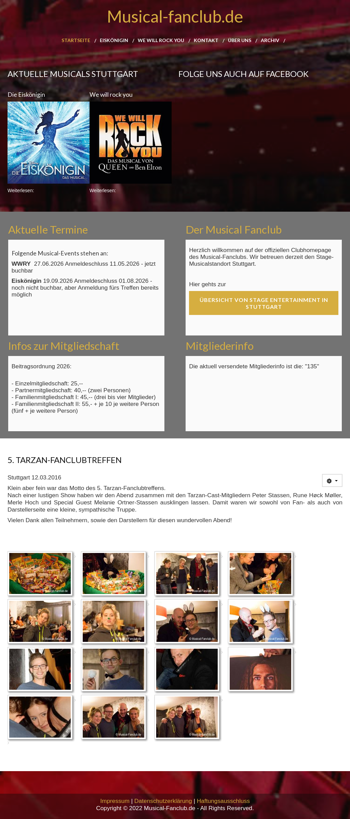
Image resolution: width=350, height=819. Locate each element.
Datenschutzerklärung (163, 800)
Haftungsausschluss (223, 800)
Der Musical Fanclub (234, 229)
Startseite (76, 40)
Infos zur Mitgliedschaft (63, 345)
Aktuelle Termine (48, 229)
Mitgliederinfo (220, 345)
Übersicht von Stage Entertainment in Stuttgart (264, 303)
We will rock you (161, 40)
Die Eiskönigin (26, 94)
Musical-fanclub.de (175, 16)
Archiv (270, 40)
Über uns (239, 40)
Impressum (115, 800)
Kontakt (206, 40)
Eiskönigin (114, 40)
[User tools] (332, 480)
